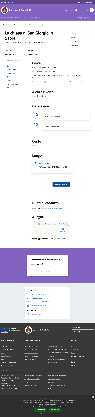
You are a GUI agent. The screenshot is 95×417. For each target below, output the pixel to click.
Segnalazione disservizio (31, 379)
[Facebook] (71, 10)
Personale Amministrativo (9, 363)
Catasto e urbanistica (31, 356)
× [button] (93, 397)
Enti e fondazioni (6, 356)
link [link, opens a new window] (65, 406)
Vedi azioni (75, 37)
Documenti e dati (6, 366)
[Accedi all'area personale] (85, 2)
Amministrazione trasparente (57, 375)
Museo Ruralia (44, 163)
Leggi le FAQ (28, 382)
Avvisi (73, 353)
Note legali (51, 382)
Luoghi (73, 362)
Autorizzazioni (52, 362)
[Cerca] (92, 10)
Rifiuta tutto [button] (55, 410)
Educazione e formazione (55, 346)
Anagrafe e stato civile (31, 346)
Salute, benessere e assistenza (57, 359)
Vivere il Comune (15, 25)
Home (5, 25)
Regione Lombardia (7, 2)
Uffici (2, 353)
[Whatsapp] (75, 10)
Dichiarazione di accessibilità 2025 (57, 386)
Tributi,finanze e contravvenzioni (58, 353)
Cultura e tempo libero (31, 349)
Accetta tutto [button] (40, 410)
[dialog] (47, 406)
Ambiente (51, 356)
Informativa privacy (54, 379)
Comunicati (74, 349)
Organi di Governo (6, 346)
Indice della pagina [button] (12, 60)
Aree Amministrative (7, 349)
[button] (47, 414)
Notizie (73, 346)
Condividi (75, 33)
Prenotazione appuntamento (33, 375)
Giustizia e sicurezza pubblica (57, 349)
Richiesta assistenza (30, 385)
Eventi (25, 25)
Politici (3, 359)
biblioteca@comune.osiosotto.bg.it (53, 208)
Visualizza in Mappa (61, 184)
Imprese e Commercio (31, 353)
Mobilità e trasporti (30, 359)
